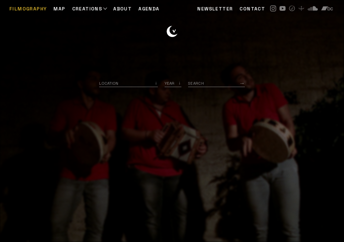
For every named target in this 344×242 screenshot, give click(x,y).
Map (59, 8)
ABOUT (122, 8)
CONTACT (252, 8)
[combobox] (128, 83)
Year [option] (169, 83)
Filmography (28, 8)
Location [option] (108, 83)
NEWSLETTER (215, 8)
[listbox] (173, 83)
